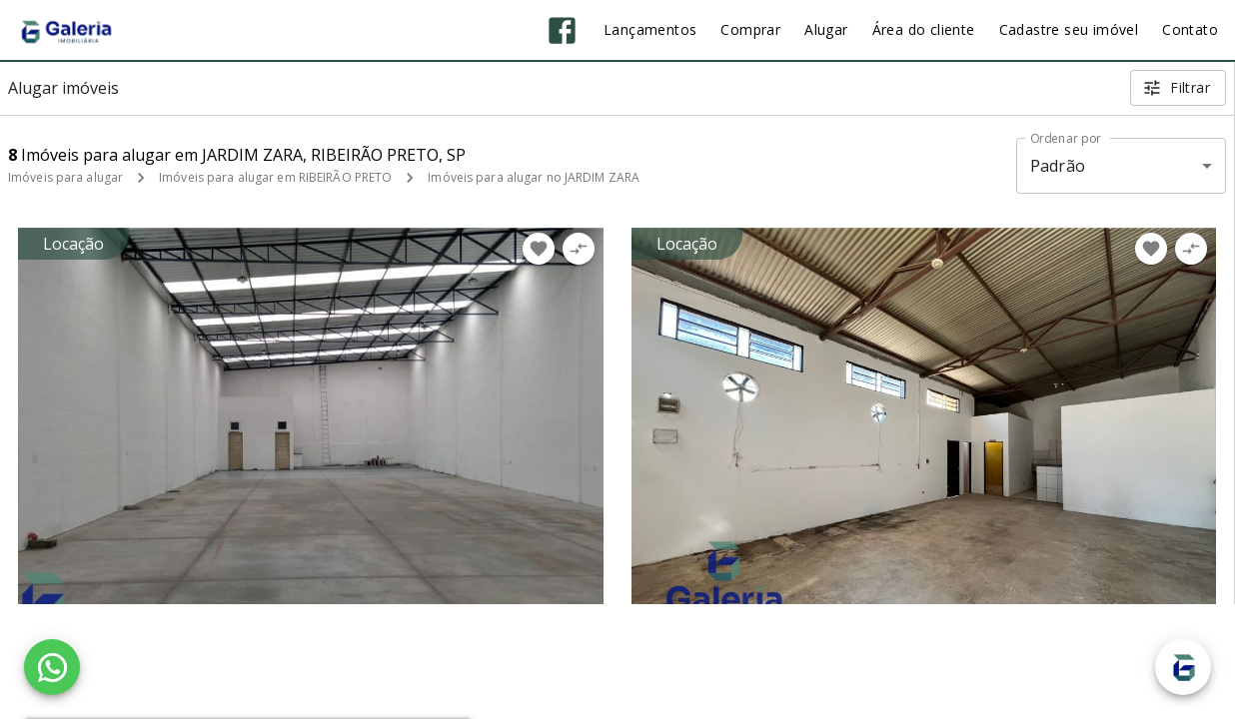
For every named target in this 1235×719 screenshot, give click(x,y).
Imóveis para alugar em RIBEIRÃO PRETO (275, 177)
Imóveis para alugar (65, 177)
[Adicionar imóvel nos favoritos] (539, 249)
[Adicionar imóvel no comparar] (579, 249)
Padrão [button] (1057, 166)
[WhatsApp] (52, 667)
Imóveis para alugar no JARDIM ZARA (533, 177)
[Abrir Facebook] (562, 30)
